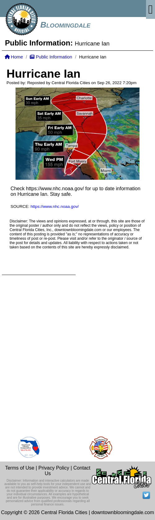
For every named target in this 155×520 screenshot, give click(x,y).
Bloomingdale (65, 24)
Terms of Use (19, 468)
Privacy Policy (53, 468)
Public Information (51, 56)
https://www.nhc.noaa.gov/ (55, 188)
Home (14, 56)
